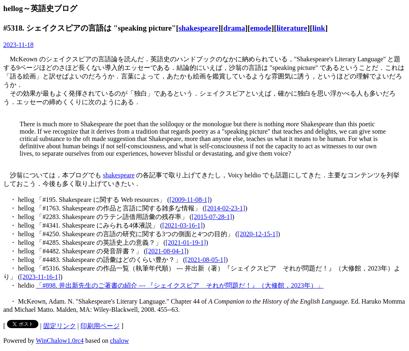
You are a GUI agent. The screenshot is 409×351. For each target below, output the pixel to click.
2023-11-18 (18, 44)
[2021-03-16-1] (182, 225)
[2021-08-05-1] (205, 259)
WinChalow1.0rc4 (60, 340)
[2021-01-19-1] (185, 242)
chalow (119, 340)
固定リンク (59, 325)
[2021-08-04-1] (166, 251)
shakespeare (198, 28)
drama (234, 28)
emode (260, 28)
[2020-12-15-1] (257, 233)
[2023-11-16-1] (40, 276)
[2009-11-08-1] (190, 199)
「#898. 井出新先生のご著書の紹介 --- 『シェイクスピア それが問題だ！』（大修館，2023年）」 (180, 285)
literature (292, 28)
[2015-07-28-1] (212, 216)
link (319, 28)
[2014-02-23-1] (225, 208)
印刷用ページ (100, 325)
